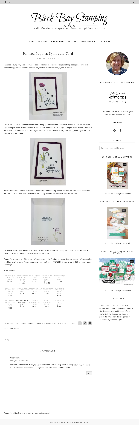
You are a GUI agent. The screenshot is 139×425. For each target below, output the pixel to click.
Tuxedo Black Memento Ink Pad (34, 301)
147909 (59, 293)
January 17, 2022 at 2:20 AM (19, 361)
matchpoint (28, 367)
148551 (59, 279)
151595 (22, 281)
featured (14, 328)
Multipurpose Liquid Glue (59, 301)
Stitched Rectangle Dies (59, 276)
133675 (34, 291)
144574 (10, 306)
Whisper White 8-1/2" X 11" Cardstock (22, 289)
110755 (59, 304)
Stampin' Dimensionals (47, 301)
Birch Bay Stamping (63, 422)
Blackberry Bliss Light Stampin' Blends (59, 289)
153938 (47, 281)
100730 (22, 291)
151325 (34, 279)
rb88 (69, 364)
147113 (47, 291)
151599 (10, 279)
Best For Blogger (83, 422)
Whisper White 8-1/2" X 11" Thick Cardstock (10, 289)
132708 (34, 304)
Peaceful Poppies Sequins (34, 276)
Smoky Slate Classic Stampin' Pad (47, 289)
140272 (10, 293)
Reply (89, 373)
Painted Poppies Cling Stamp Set (10, 276)
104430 (47, 304)
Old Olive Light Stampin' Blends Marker (10, 302)
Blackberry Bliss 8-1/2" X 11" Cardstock (34, 289)
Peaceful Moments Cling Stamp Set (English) (22, 277)
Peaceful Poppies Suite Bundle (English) (47, 277)
